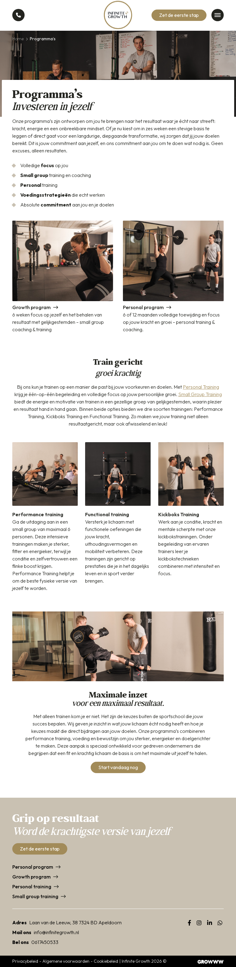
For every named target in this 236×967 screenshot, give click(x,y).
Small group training (35, 896)
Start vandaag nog (118, 767)
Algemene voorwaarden (65, 961)
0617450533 (44, 942)
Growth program (31, 877)
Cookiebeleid (106, 961)
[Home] (118, 15)
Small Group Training (200, 394)
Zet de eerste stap (179, 15)
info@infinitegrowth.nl (56, 932)
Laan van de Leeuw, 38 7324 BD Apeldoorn (75, 922)
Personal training (31, 886)
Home (18, 38)
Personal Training (201, 387)
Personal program (32, 867)
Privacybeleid (25, 961)
